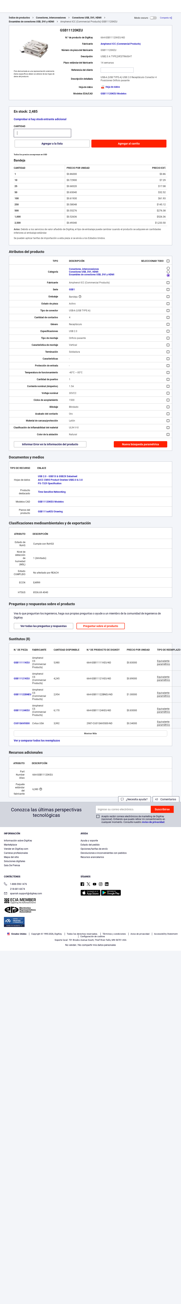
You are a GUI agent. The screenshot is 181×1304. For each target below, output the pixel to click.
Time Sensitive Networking (52, 492)
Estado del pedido (90, 844)
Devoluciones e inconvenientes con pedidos (104, 853)
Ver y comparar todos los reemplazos (37, 740)
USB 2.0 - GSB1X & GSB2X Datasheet (57, 476)
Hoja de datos (110, 87)
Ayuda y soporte (89, 840)
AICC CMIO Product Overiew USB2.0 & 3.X (60, 480)
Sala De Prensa (12, 865)
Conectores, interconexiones (51, 17)
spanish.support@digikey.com (23, 894)
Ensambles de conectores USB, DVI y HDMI (31, 21)
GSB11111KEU (22, 662)
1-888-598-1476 (15, 884)
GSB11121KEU (22, 678)
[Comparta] (166, 18)
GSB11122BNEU (22, 694)
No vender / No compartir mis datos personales (90, 945)
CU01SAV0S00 (22, 723)
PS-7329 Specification (50, 483)
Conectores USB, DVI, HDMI (87, 17)
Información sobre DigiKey (18, 840)
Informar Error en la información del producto (50, 444)
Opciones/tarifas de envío (94, 849)
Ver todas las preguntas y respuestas (43, 626)
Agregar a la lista (52, 143)
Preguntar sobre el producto (100, 626)
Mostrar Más (90, 733)
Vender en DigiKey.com (16, 849)
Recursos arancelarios (92, 857)
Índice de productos (19, 17)
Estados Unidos (17, 934)
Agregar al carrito (129, 143)
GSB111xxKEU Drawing (50, 511)
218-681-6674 (14, 889)
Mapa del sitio (11, 857)
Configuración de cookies (92, 936)
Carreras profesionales (16, 853)
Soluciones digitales (14, 861)
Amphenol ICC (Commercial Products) (121, 43)
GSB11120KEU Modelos (113, 93)
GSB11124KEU (22, 710)
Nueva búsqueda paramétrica (140, 444)
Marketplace (10, 844)
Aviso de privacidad (153, 822)
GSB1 (72, 289)
